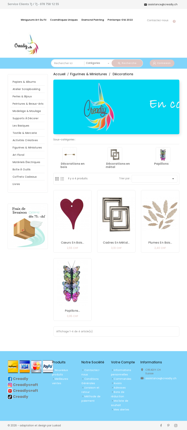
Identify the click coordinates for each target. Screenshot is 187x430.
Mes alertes (121, 409)
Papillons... (72, 311)
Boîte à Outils (22, 169)
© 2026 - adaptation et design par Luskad (34, 425)
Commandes (122, 379)
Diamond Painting (92, 20)
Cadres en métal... (116, 242)
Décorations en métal (118, 165)
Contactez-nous (157, 20)
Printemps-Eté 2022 (120, 20)
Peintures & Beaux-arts (28, 104)
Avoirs (118, 383)
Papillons (161, 164)
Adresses (120, 387)
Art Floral (18, 155)
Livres (16, 184)
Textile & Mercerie (25, 133)
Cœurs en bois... (72, 242)
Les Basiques (21, 125)
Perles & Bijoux (22, 96)
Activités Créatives (25, 140)
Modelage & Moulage (27, 111)
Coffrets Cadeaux (25, 177)
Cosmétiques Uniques (64, 20)
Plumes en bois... (160, 242)
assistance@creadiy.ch (160, 378)
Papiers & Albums (24, 82)
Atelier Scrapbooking (26, 89)
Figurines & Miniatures (27, 147)
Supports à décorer (26, 118)
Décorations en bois (72, 165)
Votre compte (123, 362)
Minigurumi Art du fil (33, 20)
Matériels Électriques (26, 162)
